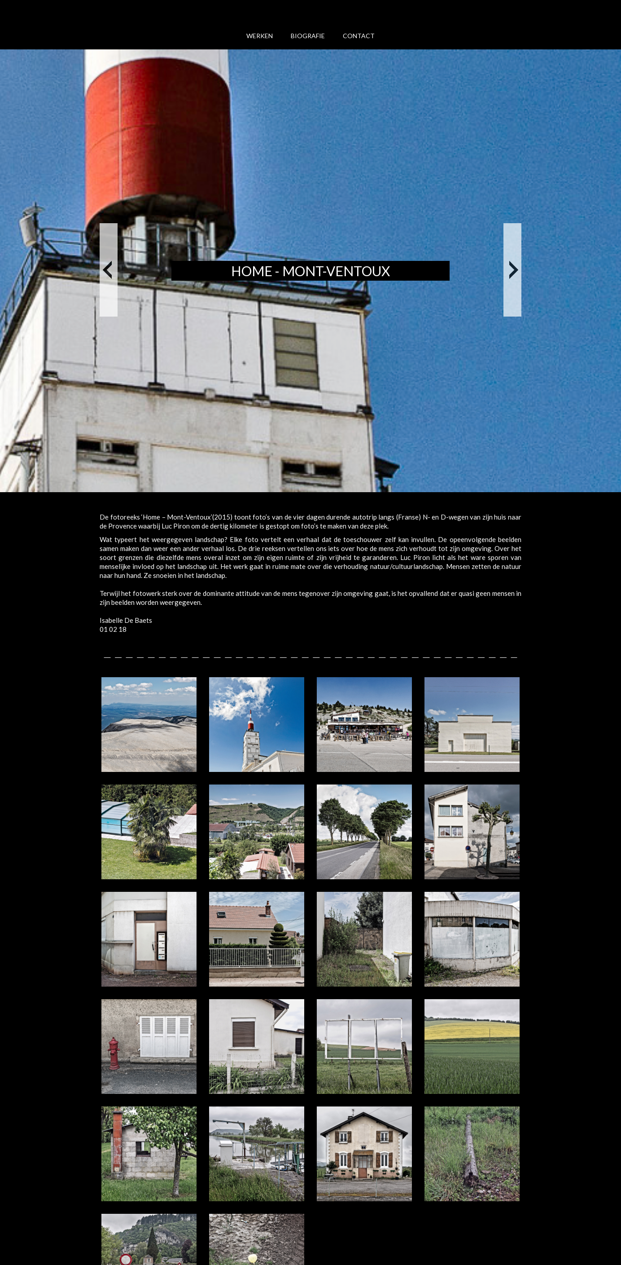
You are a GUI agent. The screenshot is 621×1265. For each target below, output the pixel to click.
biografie (308, 36)
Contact (359, 36)
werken (259, 36)
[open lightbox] (149, 724)
